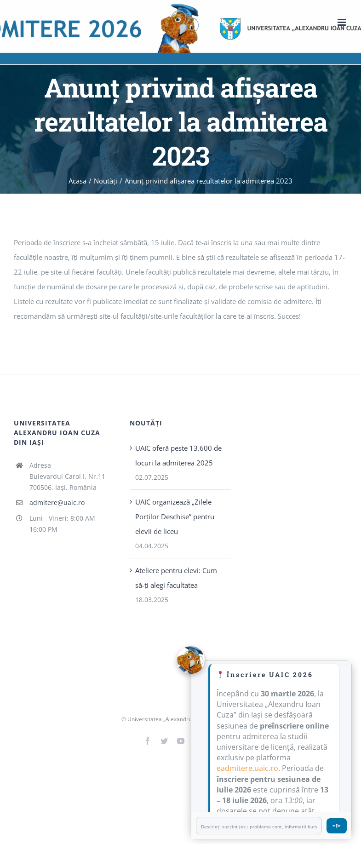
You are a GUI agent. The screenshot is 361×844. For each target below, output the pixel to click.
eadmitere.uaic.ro (247, 768)
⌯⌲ (336, 825)
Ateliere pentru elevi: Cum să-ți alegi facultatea (176, 578)
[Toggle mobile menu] (342, 22)
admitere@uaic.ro (57, 502)
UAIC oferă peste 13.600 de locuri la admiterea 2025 (178, 455)
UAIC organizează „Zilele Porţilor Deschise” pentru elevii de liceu (174, 516)
